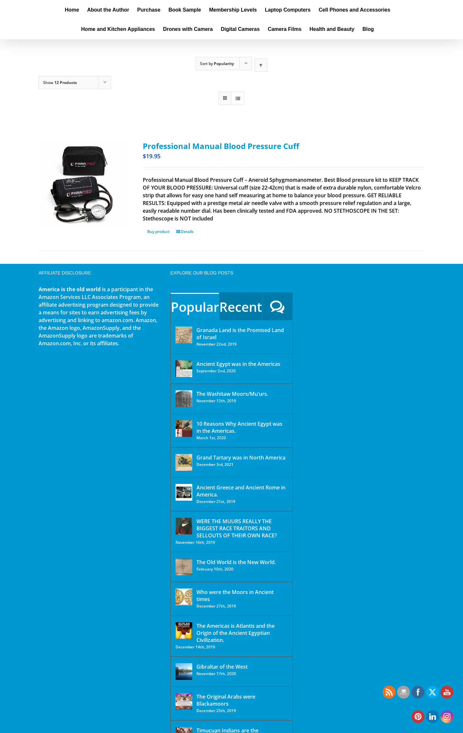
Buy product (158, 231)
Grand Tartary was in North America (241, 457)
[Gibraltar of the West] (184, 671)
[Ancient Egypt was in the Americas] (184, 368)
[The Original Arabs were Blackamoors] (184, 701)
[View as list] (238, 98)
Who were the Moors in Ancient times (235, 596)
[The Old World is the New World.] (184, 567)
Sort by (217, 63)
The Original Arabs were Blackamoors (225, 700)
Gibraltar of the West (222, 666)
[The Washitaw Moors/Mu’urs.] (184, 398)
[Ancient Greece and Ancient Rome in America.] (184, 492)
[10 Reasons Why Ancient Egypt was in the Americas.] (184, 428)
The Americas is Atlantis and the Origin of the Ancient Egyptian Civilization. (235, 633)
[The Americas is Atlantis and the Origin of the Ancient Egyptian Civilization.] (184, 630)
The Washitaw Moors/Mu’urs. (232, 393)
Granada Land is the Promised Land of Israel (240, 334)
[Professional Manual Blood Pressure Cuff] (83, 184)
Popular (195, 307)
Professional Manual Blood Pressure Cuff (221, 146)
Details (187, 231)
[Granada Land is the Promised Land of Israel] (184, 335)
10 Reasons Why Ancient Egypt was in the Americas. (239, 427)
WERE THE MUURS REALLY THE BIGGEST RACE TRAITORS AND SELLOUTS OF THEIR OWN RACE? (236, 528)
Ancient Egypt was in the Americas (238, 363)
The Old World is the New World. (236, 562)
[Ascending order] (261, 65)
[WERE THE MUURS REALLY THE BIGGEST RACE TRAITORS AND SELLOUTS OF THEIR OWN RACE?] (184, 526)
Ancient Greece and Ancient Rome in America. (241, 491)
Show (60, 82)
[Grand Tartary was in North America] (184, 462)
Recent (240, 307)
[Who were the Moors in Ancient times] (184, 597)
